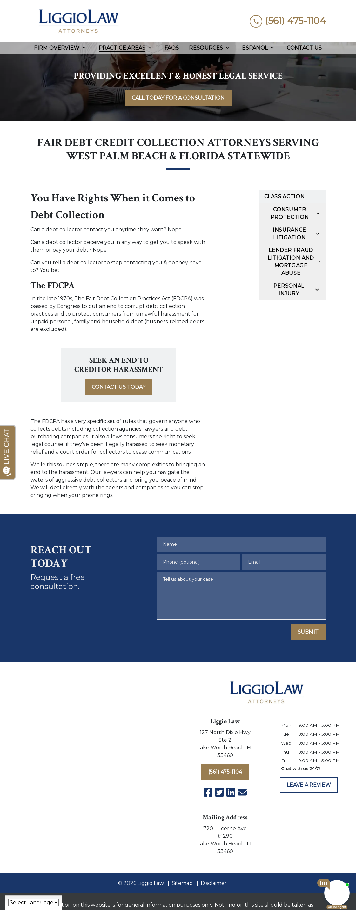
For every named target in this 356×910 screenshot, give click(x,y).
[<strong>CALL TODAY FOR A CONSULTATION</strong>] (178, 98)
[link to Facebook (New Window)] (208, 792)
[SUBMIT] (308, 632)
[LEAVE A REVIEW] (309, 785)
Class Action (284, 196)
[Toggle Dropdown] (86, 48)
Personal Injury (288, 289)
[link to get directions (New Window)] (225, 745)
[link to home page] (78, 21)
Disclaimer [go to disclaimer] (214, 883)
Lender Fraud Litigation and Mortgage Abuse (291, 261)
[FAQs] (171, 48)
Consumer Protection (290, 213)
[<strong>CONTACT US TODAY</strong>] (118, 387)
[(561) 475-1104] (225, 772)
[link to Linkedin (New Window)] (230, 792)
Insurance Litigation (289, 233)
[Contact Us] (304, 48)
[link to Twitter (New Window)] (219, 792)
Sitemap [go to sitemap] (182, 883)
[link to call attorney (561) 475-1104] (288, 21)
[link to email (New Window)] (242, 792)
